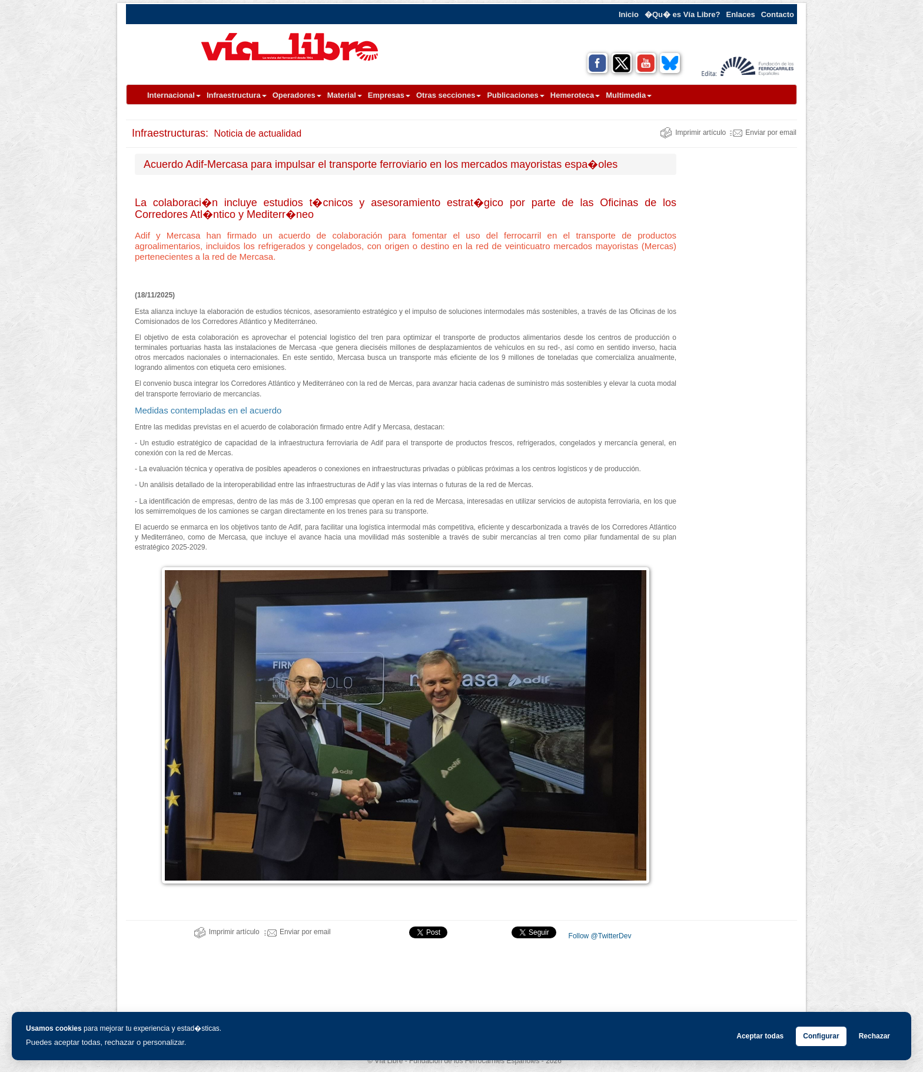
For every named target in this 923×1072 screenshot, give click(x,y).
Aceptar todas (759, 1036)
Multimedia (629, 95)
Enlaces (740, 14)
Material (344, 95)
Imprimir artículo (693, 132)
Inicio (629, 14)
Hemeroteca (575, 95)
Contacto (777, 14)
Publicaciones (515, 95)
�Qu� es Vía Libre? (683, 14)
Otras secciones (448, 95)
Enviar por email (763, 132)
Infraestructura (237, 95)
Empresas (389, 95)
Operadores (297, 95)
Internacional (174, 95)
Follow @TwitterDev (598, 936)
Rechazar (874, 1036)
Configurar (821, 1036)
